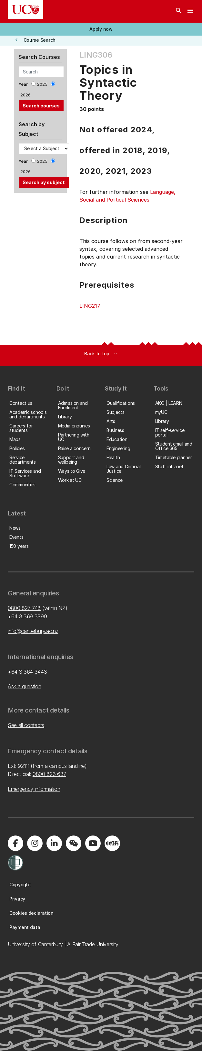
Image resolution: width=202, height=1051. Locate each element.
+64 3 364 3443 (27, 672)
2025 (42, 84)
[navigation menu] (190, 11)
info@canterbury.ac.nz (33, 631)
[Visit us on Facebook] (15, 843)
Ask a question (24, 686)
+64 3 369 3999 (27, 616)
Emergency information (34, 789)
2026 (25, 95)
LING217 (89, 306)
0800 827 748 (24, 608)
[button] (101, 29)
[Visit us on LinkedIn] (54, 843)
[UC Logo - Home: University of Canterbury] (25, 9)
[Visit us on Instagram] (35, 843)
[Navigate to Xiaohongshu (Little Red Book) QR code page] (112, 843)
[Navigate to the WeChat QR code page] (73, 843)
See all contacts (26, 725)
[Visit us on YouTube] (93, 843)
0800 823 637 (49, 774)
